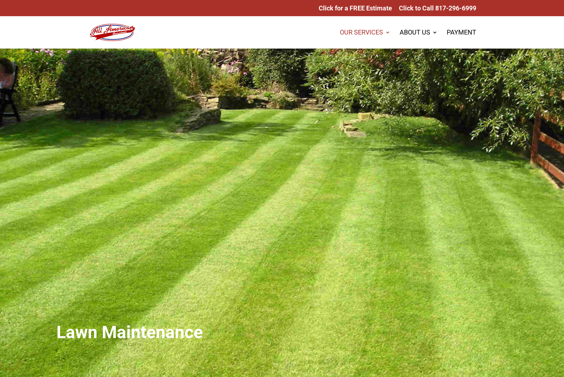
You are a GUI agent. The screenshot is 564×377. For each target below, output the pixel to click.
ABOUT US (415, 33)
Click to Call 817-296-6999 (437, 8)
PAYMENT (461, 33)
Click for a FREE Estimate (355, 8)
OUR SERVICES (361, 33)
